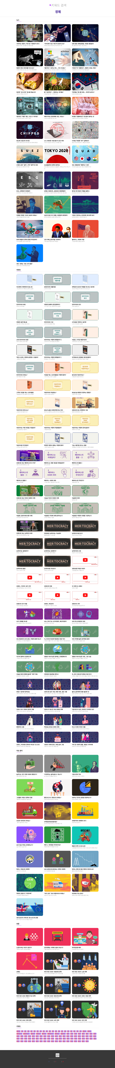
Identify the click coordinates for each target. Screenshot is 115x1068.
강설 (37, 1036)
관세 (79, 1041)
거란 (72, 1036)
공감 (29, 1041)
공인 (52, 1041)
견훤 (26, 1038)
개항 (60, 1036)
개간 (49, 1036)
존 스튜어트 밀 (50, 1033)
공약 (45, 1041)
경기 (41, 1038)
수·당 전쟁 (57, 1033)
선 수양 (89, 1031)
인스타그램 (59, 1061)
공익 (49, 1041)
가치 (95, 1033)
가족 (91, 1033)
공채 (60, 1041)
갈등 (26, 1036)
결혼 (33, 1038)
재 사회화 (44, 1033)
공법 (41, 1041)
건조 (91, 1036)
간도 (18, 1036)
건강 (83, 1036)
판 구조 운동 (19, 1033)
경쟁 (52, 1038)
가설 (79, 1033)
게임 (22, 1038)
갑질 (33, 1036)
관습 (83, 1041)
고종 (18, 1041)
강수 (41, 1036)
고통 (22, 1041)
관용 (87, 1041)
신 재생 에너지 (26, 1033)
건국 (87, 1036)
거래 (75, 1036)
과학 (72, 1041)
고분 (87, 1038)
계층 (76, 1038)
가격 (68, 1033)
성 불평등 (38, 1033)
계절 (72, 1038)
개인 (56, 1036)
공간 (26, 1041)
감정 (29, 1036)
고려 (83, 1038)
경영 (49, 1038)
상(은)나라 (63, 1033)
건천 (95, 1036)
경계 (37, 1038)
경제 (57, 1038)
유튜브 (65, 1061)
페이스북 (51, 1061)
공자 (56, 1041)
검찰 (18, 1038)
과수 (68, 1041)
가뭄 (75, 1033)
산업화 (18, 1031)
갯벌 (68, 1036)
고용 (95, 1038)
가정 (87, 1033)
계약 (68, 1038)
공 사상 (84, 1031)
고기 (79, 1038)
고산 (91, 1038)
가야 (83, 1033)
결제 (29, 1038)
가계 (72, 1033)
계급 (64, 1038)
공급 (33, 1041)
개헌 (64, 1036)
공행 (64, 1041)
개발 (52, 1036)
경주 (60, 1038)
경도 (45, 1038)
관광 (75, 1041)
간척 (22, 1036)
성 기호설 (33, 1033)
